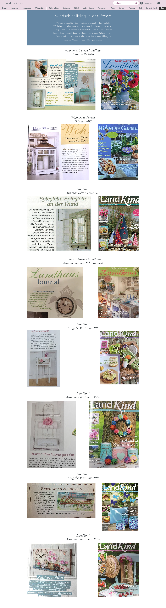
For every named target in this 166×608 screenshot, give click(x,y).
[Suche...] (123, 3)
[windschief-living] (15, 3)
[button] (158, 2)
